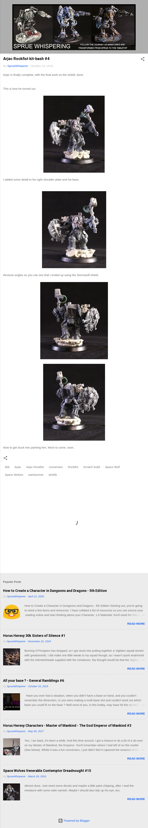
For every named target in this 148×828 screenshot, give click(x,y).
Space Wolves (14, 474)
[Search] (142, 8)
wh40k (53, 474)
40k (7, 467)
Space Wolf (112, 467)
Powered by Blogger (74, 820)
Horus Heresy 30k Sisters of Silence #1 (34, 636)
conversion (56, 467)
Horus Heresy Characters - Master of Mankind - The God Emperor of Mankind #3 (67, 725)
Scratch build (91, 467)
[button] (142, 60)
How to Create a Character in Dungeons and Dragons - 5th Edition (55, 591)
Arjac (17, 467)
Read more (136, 623)
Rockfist (73, 467)
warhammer (36, 474)
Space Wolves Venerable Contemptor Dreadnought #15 (47, 771)
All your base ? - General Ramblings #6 (33, 680)
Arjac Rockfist (35, 467)
